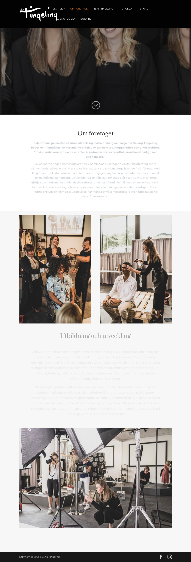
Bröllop (128, 8)
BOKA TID (86, 19)
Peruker (144, 8)
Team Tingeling (103, 8)
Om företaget (79, 8)
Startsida (59, 8)
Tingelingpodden (64, 19)
